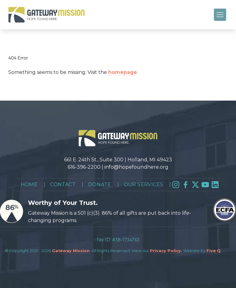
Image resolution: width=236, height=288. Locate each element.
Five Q (213, 250)
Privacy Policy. (166, 250)
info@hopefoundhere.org (136, 167)
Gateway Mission (71, 250)
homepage (122, 72)
